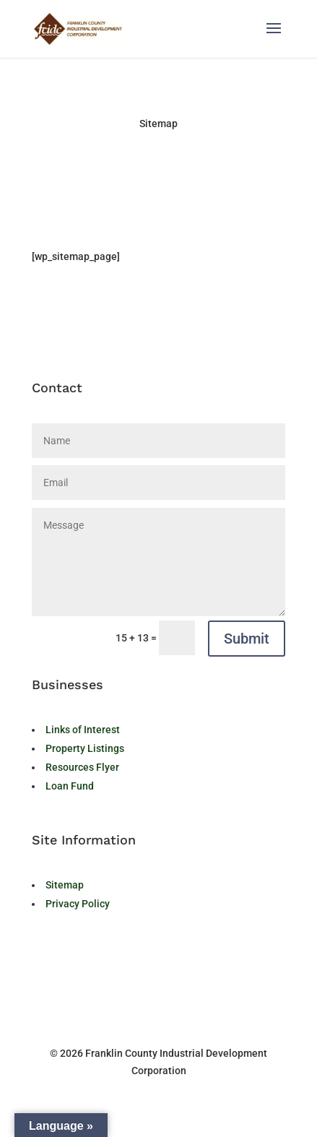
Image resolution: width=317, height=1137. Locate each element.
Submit (246, 638)
